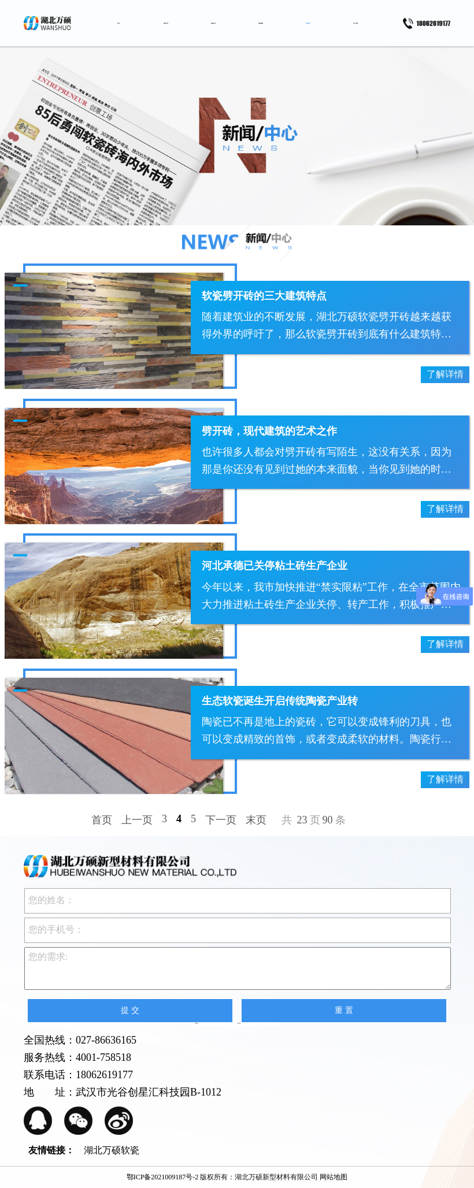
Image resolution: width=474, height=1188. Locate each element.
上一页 (137, 820)
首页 (101, 820)
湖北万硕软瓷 (111, 1150)
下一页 (220, 820)
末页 (256, 820)
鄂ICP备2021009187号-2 (163, 1177)
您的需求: (237, 968)
